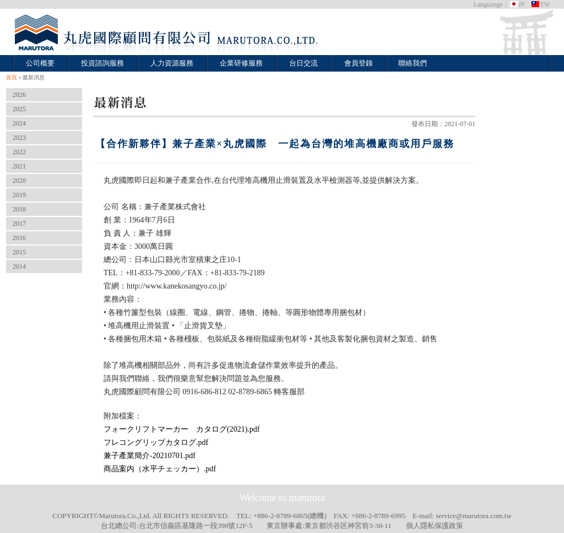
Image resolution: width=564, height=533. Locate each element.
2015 (19, 252)
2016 (19, 238)
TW (540, 4)
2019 (19, 195)
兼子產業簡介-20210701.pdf (150, 456)
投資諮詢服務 (102, 63)
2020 (19, 180)
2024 (19, 123)
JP (516, 4)
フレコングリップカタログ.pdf (156, 442)
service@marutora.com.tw (474, 516)
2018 (19, 209)
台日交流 (303, 63)
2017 (19, 223)
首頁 (11, 77)
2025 (19, 109)
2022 (19, 152)
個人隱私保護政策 (434, 525)
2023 (19, 138)
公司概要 (40, 63)
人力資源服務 (171, 63)
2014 (19, 266)
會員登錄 (358, 63)
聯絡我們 (412, 63)
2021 (19, 166)
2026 (19, 95)
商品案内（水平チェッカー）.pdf (160, 469)
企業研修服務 (241, 63)
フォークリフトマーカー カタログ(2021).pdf (182, 429)
